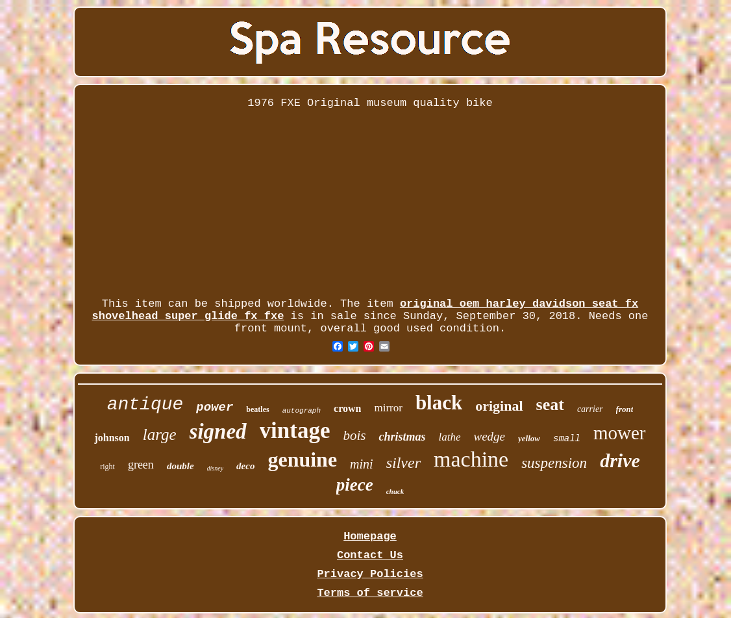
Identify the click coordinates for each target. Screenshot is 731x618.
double (180, 466)
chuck (395, 491)
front (625, 409)
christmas (401, 436)
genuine (302, 459)
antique (145, 404)
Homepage (370, 536)
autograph (301, 411)
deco (245, 466)
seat (550, 404)
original (499, 406)
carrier (590, 409)
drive (620, 460)
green (141, 464)
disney (215, 468)
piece (354, 485)
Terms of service (370, 593)
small (566, 438)
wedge (490, 436)
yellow (529, 438)
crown (347, 408)
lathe (450, 437)
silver (403, 462)
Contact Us (370, 555)
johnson (111, 437)
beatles (257, 409)
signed (218, 431)
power (214, 407)
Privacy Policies (370, 574)
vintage (295, 430)
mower (619, 432)
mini (361, 464)
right (107, 466)
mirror (388, 408)
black (438, 402)
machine (471, 459)
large (160, 434)
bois (354, 435)
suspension (554, 463)
